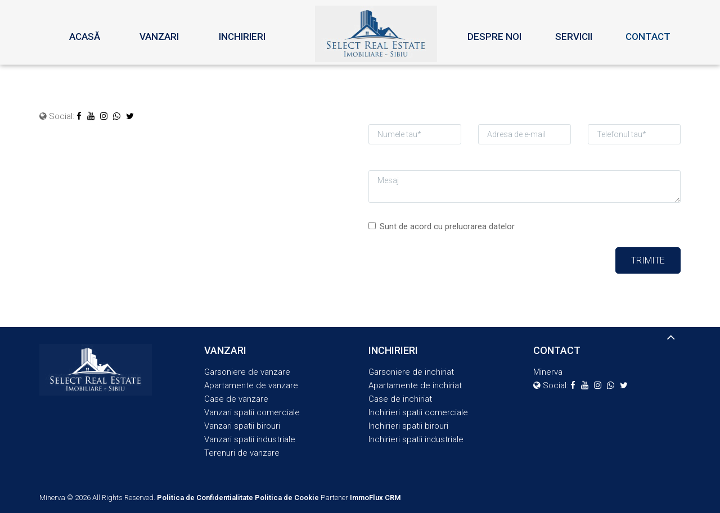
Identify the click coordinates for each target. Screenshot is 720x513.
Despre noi (494, 36)
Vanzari (159, 36)
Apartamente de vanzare (251, 385)
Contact (648, 36)
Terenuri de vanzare (242, 453)
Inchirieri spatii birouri (408, 426)
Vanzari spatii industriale (249, 439)
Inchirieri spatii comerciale (418, 412)
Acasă (84, 36)
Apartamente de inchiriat (415, 385)
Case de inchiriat (400, 399)
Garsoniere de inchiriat (411, 372)
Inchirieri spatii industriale (416, 439)
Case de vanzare (236, 399)
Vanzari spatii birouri (242, 426)
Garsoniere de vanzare (247, 372)
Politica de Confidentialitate (205, 497)
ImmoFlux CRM (375, 497)
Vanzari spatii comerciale (252, 412)
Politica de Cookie (287, 497)
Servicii (573, 36)
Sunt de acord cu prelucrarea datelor (441, 226)
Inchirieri (242, 36)
